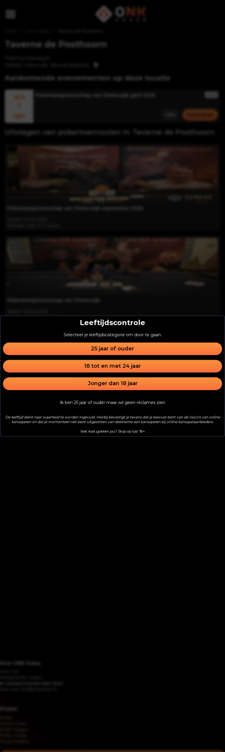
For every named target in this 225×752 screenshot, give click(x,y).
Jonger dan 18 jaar (113, 383)
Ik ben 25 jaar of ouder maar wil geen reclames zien (112, 402)
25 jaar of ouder (112, 348)
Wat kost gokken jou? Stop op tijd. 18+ (112, 431)
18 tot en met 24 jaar (112, 366)
